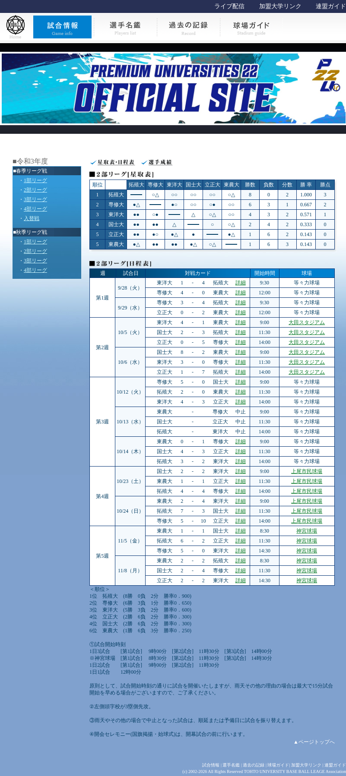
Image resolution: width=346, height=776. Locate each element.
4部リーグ (35, 209)
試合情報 (210, 765)
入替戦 (31, 218)
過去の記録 (253, 765)
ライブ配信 (229, 6)
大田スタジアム (307, 322)
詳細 (240, 283)
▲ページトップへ (314, 742)
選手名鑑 (231, 765)
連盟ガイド (331, 6)
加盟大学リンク (280, 6)
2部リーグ (35, 190)
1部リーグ (35, 180)
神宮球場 (306, 531)
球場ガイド (278, 765)
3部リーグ (35, 199)
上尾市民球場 (306, 471)
